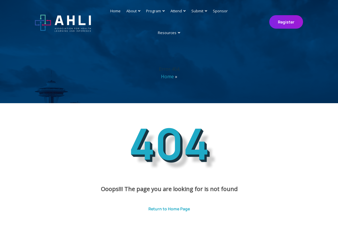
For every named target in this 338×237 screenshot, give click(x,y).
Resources (167, 32)
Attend (176, 10)
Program (153, 10)
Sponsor (220, 10)
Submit (197, 10)
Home (115, 10)
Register (286, 22)
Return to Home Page (165, 206)
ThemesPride (229, 225)
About (131, 10)
